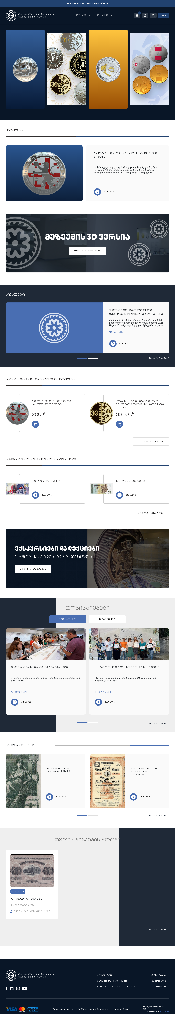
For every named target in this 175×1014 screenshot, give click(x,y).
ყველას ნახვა (159, 358)
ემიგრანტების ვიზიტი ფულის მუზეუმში (39, 667)
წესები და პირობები (112, 981)
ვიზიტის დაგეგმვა (33, 569)
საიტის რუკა (121, 1009)
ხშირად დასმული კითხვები (117, 987)
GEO (164, 15)
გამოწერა (158, 981)
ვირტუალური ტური (87, 251)
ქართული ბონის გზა (26, 899)
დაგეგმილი (107, 619)
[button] (82, 358)
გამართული (67, 619)
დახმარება (159, 975)
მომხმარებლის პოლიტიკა (93, 1009)
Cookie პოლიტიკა (63, 1009)
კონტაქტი (104, 975)
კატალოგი (15, 130)
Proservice (164, 1012)
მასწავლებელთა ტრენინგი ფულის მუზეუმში (127, 667)
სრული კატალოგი (151, 441)
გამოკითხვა (160, 987)
